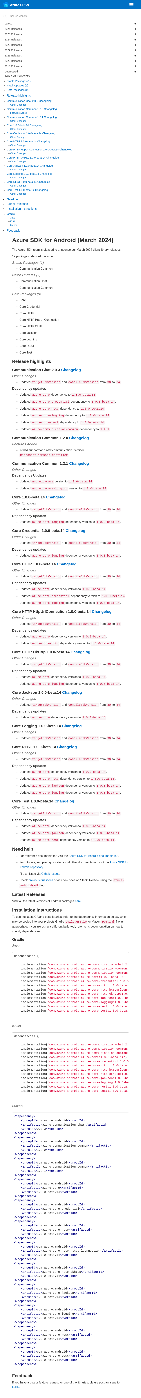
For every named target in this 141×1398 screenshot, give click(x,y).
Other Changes (18, 104)
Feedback (13, 230)
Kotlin (13, 221)
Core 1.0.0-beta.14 (18, 125)
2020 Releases (70, 61)
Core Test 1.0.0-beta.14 (21, 190)
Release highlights (19, 95)
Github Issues (50, 860)
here (78, 887)
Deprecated (70, 71)
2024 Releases (70, 39)
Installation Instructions (22, 208)
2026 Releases (70, 29)
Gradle (11, 213)
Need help (13, 199)
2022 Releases (70, 50)
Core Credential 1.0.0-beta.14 (24, 133)
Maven (13, 225)
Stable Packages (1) (19, 81)
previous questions (41, 866)
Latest (70, 23)
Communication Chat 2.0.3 (23, 101)
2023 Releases (70, 45)
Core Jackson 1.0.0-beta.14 (23, 165)
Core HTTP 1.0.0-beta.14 (22, 141)
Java (12, 217)
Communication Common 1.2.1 (25, 117)
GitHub (16, 1372)
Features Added (18, 112)
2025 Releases (70, 34)
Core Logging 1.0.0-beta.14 (23, 173)
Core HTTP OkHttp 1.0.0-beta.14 (26, 157)
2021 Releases (70, 55)
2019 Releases (70, 66)
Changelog (45, 101)
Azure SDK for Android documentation (93, 842)
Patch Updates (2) (17, 85)
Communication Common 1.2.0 (25, 109)
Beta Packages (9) (17, 89)
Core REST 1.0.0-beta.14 (22, 181)
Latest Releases (17, 203)
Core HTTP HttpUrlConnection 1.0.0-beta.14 (33, 149)
